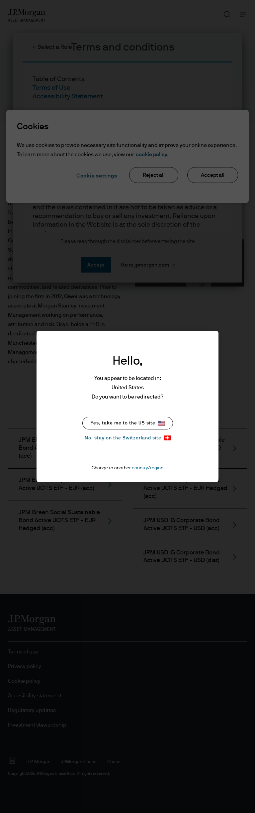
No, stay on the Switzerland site (128, 437)
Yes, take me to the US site (128, 423)
